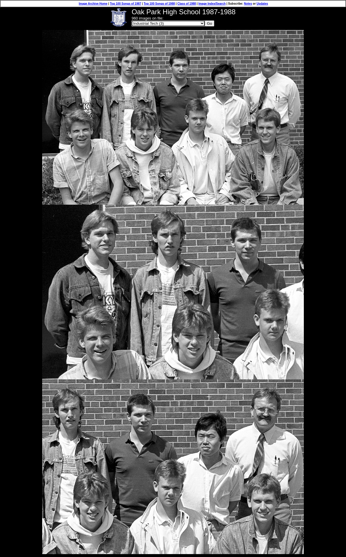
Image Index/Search (212, 3)
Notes (248, 3)
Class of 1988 (186, 3)
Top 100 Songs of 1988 (159, 3)
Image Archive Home (93, 3)
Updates (262, 3)
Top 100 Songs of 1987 (125, 3)
